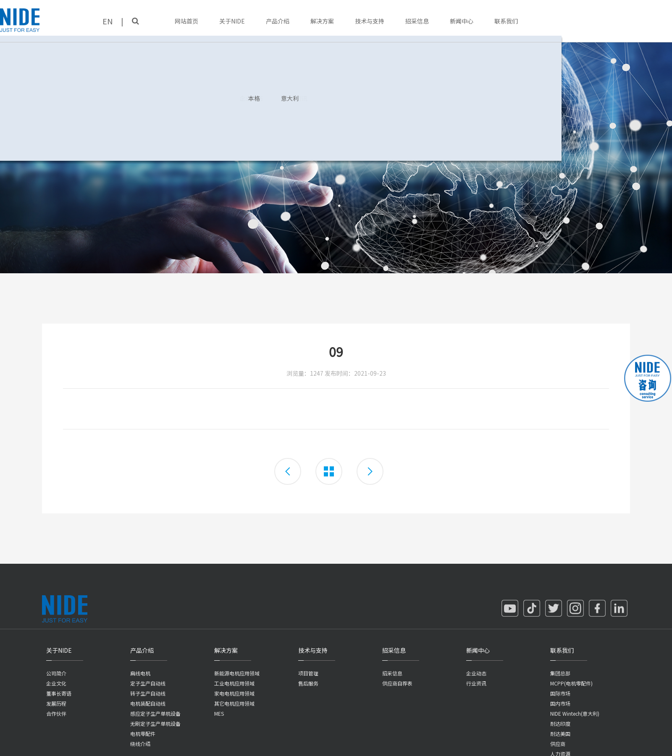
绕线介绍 (140, 743)
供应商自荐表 (397, 683)
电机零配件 (142, 733)
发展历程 (56, 703)
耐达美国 (560, 733)
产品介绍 (277, 21)
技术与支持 (369, 21)
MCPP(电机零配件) (571, 683)
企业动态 (476, 673)
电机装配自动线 (147, 703)
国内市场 (560, 703)
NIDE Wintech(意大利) (574, 713)
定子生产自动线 (147, 683)
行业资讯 (476, 683)
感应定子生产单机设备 (155, 713)
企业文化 (56, 683)
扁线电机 (140, 673)
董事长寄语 (58, 693)
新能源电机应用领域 (237, 673)
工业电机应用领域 (234, 683)
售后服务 (308, 683)
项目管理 (308, 673)
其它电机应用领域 (234, 703)
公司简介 (56, 673)
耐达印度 (560, 723)
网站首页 (186, 21)
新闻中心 (461, 21)
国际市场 (560, 693)
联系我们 (506, 21)
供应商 (557, 743)
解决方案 (322, 21)
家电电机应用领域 (234, 693)
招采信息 (417, 21)
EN (107, 21)
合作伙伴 (56, 713)
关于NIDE (232, 21)
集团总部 (560, 673)
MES (219, 713)
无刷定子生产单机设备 (155, 723)
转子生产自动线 (147, 693)
